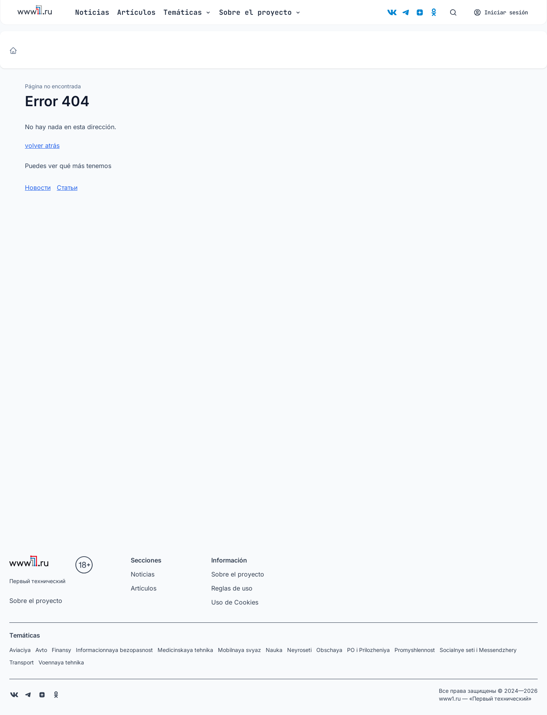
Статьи (67, 187)
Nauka (274, 650)
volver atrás (42, 145)
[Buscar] (453, 12)
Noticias (92, 12)
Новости (38, 187)
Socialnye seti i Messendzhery (478, 650)
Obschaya (329, 650)
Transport (21, 662)
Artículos (136, 12)
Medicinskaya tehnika (185, 650)
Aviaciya (20, 650)
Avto (41, 650)
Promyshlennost (414, 650)
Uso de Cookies (234, 602)
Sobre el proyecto (35, 601)
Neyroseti (299, 650)
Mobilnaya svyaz (239, 650)
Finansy (61, 650)
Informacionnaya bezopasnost (114, 650)
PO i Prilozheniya (368, 650)
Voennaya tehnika (61, 662)
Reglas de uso (231, 588)
